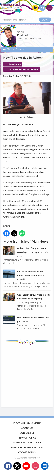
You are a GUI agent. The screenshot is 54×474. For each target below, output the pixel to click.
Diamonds (20, 49)
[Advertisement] (27, 375)
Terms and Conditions (27, 442)
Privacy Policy (27, 437)
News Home (14, 64)
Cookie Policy (27, 452)
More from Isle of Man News (23, 69)
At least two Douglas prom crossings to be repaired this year (32, 252)
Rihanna (10, 49)
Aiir (38, 457)
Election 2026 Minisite (27, 423)
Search (44, 19)
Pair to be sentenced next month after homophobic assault (30, 275)
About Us (27, 428)
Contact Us (27, 432)
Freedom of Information (27, 447)
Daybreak (23, 35)
